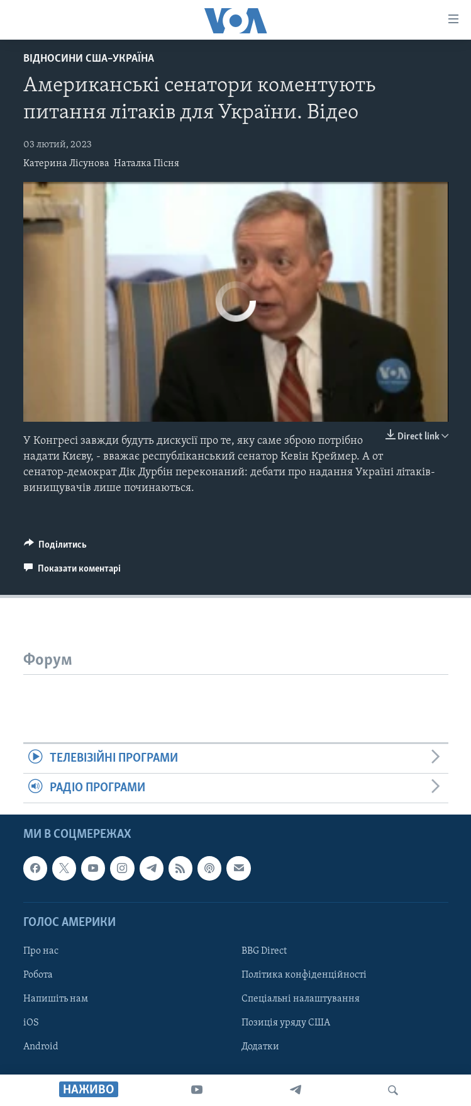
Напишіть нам (55, 999)
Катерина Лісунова (66, 164)
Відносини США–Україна (88, 59)
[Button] (55, 548)
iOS (31, 1023)
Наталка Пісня (146, 164)
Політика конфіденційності (304, 975)
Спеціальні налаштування (300, 999)
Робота (38, 975)
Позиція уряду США (285, 1023)
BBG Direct (264, 951)
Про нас (40, 951)
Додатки (260, 1047)
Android (40, 1047)
